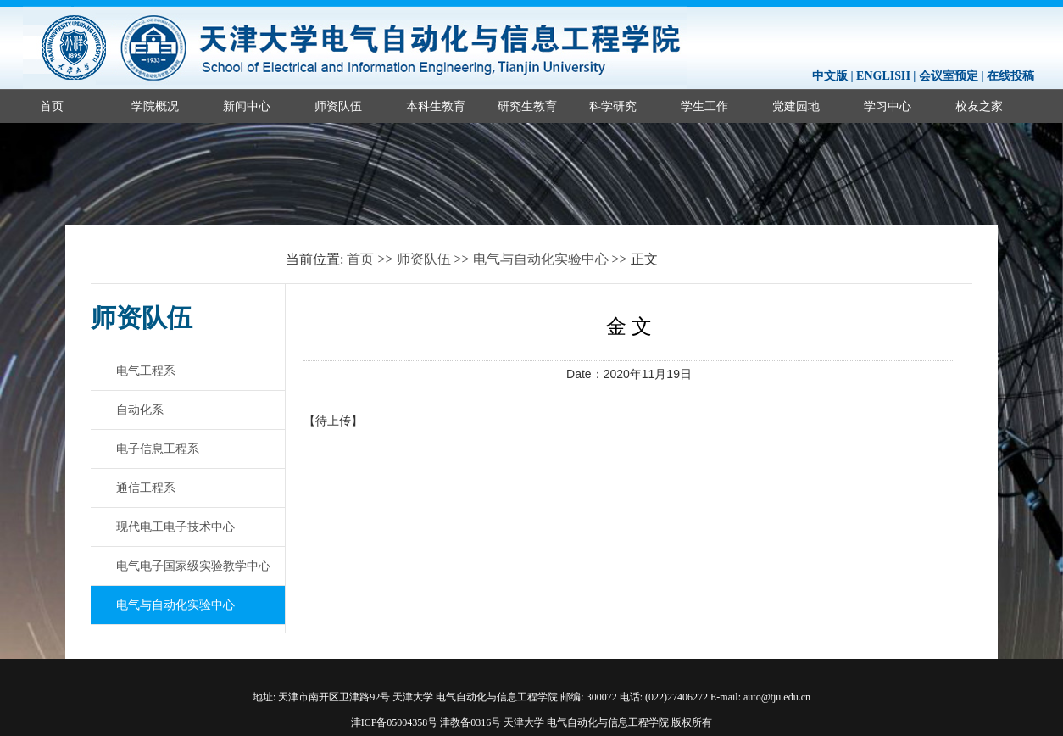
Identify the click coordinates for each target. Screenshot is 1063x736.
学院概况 (155, 106)
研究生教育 (527, 106)
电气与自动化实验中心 (541, 259)
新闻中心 (246, 106)
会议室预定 (948, 76)
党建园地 (796, 106)
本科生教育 (435, 106)
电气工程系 (145, 370)
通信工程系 (145, 487)
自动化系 (140, 409)
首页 (52, 106)
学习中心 (887, 106)
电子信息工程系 (157, 448)
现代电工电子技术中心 (175, 526)
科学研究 (613, 106)
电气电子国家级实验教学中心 (193, 565)
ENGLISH (883, 76)
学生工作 (704, 106)
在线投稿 (1010, 76)
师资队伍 (338, 106)
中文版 (830, 76)
